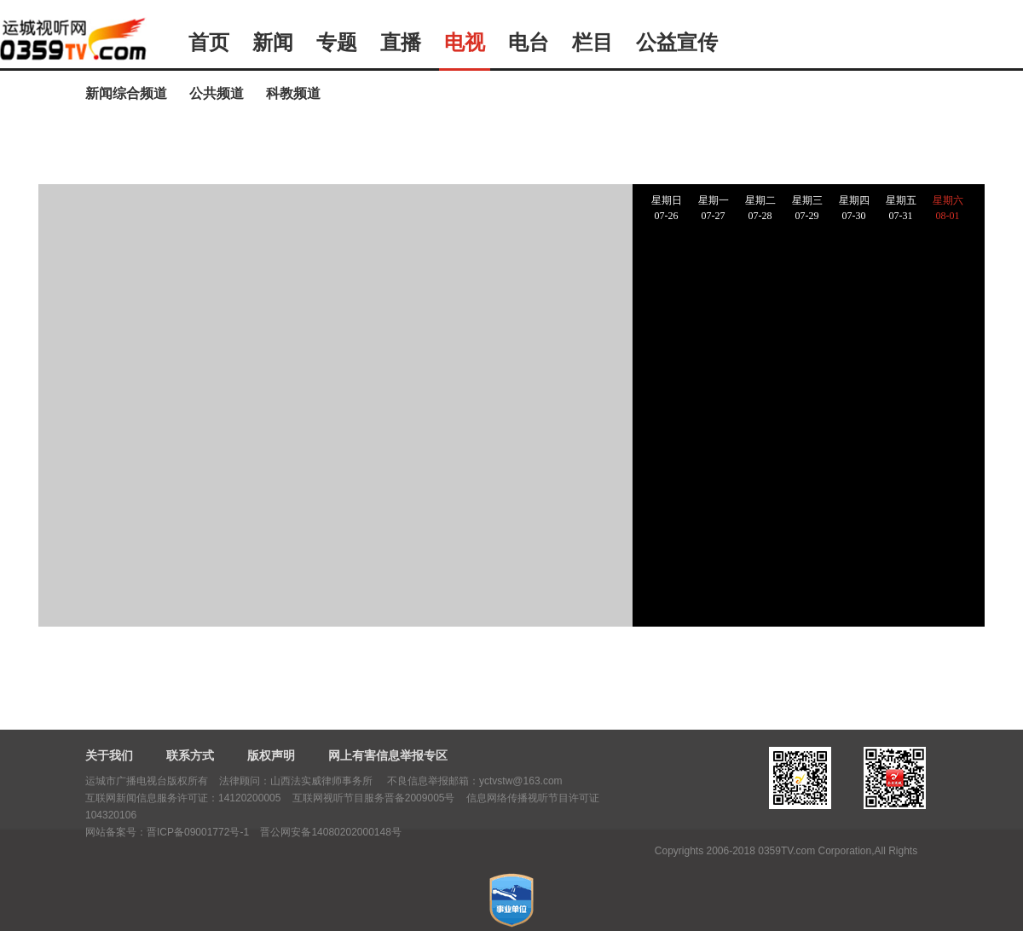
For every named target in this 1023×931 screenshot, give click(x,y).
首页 (208, 43)
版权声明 (271, 755)
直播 (400, 43)
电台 (528, 43)
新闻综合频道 (126, 93)
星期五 (900, 208)
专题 (336, 43)
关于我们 (109, 755)
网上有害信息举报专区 (388, 755)
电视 (464, 43)
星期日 (666, 208)
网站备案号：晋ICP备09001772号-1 (167, 832)
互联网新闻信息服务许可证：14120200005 (182, 798)
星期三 (806, 208)
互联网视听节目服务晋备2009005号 (373, 798)
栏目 (592, 43)
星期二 (760, 208)
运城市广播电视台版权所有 (146, 781)
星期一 (713, 208)
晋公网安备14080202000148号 (330, 832)
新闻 (272, 43)
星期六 (947, 208)
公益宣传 (677, 43)
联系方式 (190, 755)
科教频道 (293, 93)
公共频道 (216, 93)
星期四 (853, 208)
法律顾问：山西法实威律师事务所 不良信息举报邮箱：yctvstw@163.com (390, 781)
